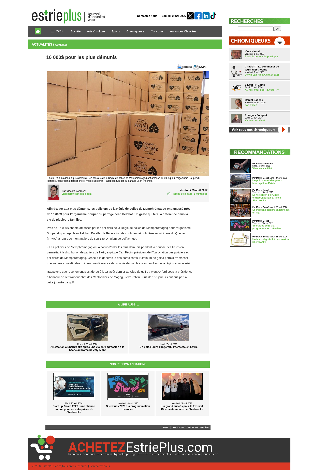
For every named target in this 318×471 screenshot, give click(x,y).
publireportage (126, 454)
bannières (74, 454)
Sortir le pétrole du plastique (261, 56)
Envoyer (203, 67)
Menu (57, 31)
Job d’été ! (251, 105)
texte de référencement (153, 454)
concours (89, 454)
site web (175, 454)
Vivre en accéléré (255, 120)
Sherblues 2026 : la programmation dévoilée (266, 227)
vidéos (186, 454)
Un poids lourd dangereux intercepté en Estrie (267, 182)
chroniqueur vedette (205, 454)
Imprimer (188, 67)
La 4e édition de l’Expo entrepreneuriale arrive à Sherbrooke (266, 197)
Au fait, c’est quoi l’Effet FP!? (262, 90)
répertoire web (106, 454)
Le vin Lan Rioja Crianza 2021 (262, 74)
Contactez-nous (147, 15)
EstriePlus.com (51, 466)
